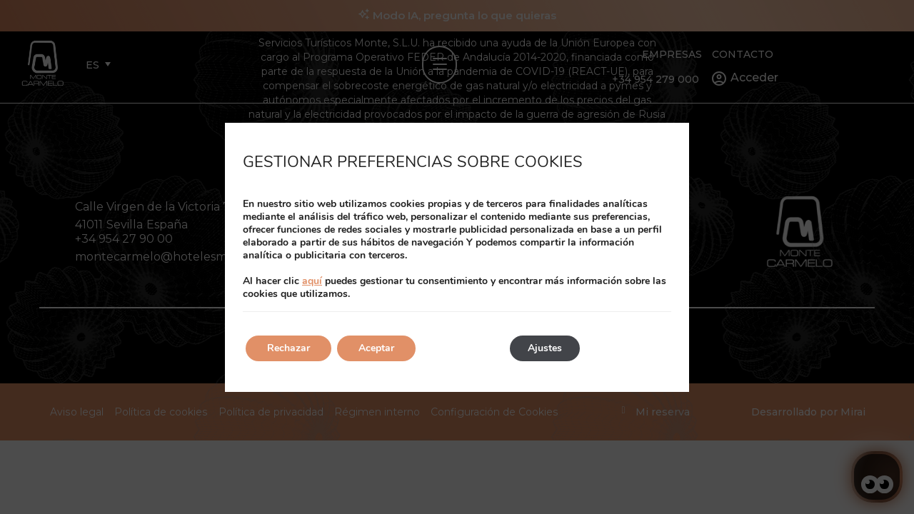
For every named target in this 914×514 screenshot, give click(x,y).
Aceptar (376, 348)
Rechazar (288, 348)
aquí (312, 281)
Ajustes (545, 348)
